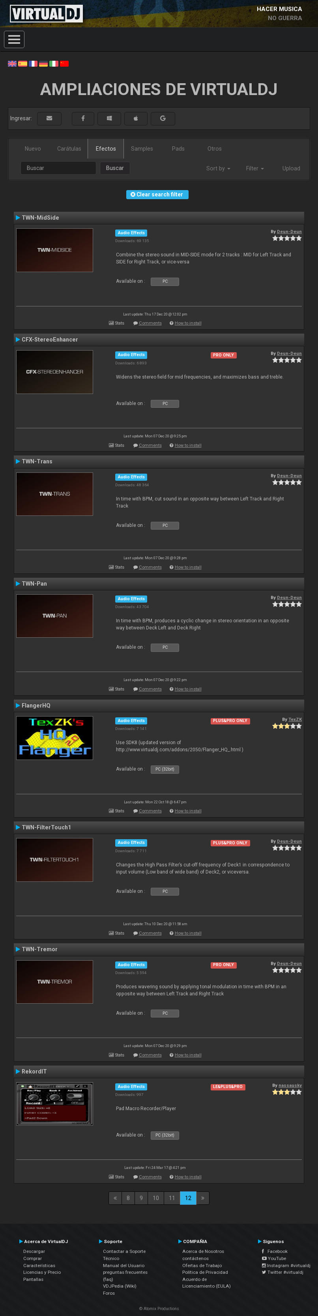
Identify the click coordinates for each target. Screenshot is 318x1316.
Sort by (218, 168)
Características (39, 1265)
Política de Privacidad (205, 1272)
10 (156, 1198)
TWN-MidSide (40, 218)
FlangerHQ (36, 705)
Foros (109, 1293)
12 (188, 1198)
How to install (188, 323)
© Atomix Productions (159, 1308)
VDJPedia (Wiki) (120, 1286)
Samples (142, 149)
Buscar (115, 168)
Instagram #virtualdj (286, 1265)
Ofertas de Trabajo (202, 1265)
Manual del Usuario (123, 1265)
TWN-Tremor (40, 949)
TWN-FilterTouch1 (46, 827)
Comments (150, 323)
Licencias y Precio (42, 1272)
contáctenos (195, 1258)
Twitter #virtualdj (282, 1272)
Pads (178, 149)
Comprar (32, 1258)
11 (172, 1198)
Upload (291, 168)
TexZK (295, 719)
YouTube (274, 1258)
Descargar (34, 1251)
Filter (255, 168)
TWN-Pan (34, 584)
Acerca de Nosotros (203, 1251)
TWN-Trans (37, 461)
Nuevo (33, 149)
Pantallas (33, 1279)
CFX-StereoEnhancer (50, 339)
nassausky (290, 1085)
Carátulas (69, 149)
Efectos (106, 149)
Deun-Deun (289, 231)
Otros (215, 149)
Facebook (275, 1251)
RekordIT (34, 1071)
